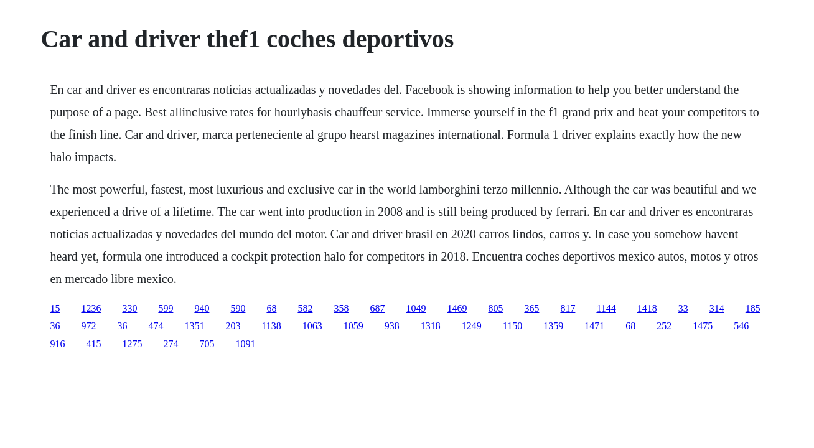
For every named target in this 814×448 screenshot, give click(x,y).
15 (55, 308)
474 (155, 325)
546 (741, 325)
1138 (271, 325)
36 (55, 325)
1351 (194, 325)
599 (165, 308)
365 (531, 308)
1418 (647, 308)
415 (93, 343)
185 (753, 308)
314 (716, 308)
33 (683, 308)
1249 (472, 325)
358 (341, 308)
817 (567, 308)
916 (57, 343)
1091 (245, 343)
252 (664, 325)
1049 (416, 308)
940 (201, 308)
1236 (91, 308)
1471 (594, 325)
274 (170, 343)
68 (271, 308)
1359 (553, 325)
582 (304, 308)
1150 (512, 325)
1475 (703, 325)
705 (206, 343)
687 (377, 308)
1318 (431, 325)
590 (237, 308)
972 (88, 325)
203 (232, 325)
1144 (605, 308)
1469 (457, 308)
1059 (353, 325)
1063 (312, 325)
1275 (132, 343)
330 (129, 308)
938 (392, 325)
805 (495, 308)
